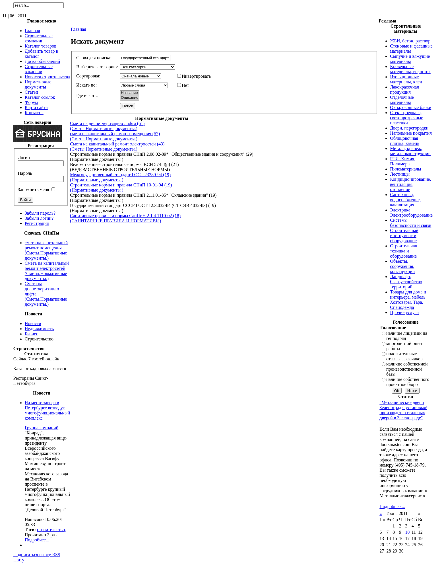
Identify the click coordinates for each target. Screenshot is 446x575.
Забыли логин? (39, 218)
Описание (129, 97)
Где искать (86, 95)
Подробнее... (37, 539)
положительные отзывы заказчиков (404, 356)
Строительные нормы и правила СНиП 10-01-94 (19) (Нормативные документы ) (121, 187)
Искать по (86, 85)
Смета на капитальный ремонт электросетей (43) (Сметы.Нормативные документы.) (117, 146)
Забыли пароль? (40, 213)
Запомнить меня (33, 189)
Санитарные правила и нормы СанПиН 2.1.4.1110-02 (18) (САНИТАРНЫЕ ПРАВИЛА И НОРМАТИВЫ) (125, 218)
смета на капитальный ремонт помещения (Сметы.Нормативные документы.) (46, 250)
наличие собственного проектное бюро (407, 382)
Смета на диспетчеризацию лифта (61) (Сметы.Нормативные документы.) (107, 126)
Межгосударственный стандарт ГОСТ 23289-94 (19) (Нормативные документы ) (120, 177)
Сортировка (87, 75)
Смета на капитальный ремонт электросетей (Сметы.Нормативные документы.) (47, 271)
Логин (24, 157)
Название (129, 93)
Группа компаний (41, 427)
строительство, (51, 529)
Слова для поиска (93, 57)
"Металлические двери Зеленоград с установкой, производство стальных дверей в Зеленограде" (404, 410)
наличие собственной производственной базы (407, 369)
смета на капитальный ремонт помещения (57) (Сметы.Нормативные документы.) (115, 136)
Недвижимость (39, 328)
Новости (33, 323)
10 (407, 532)
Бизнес (31, 333)
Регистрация (37, 223)
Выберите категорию (96, 66)
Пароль (25, 173)
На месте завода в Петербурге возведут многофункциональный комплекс (47, 410)
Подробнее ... (392, 506)
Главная (78, 29)
